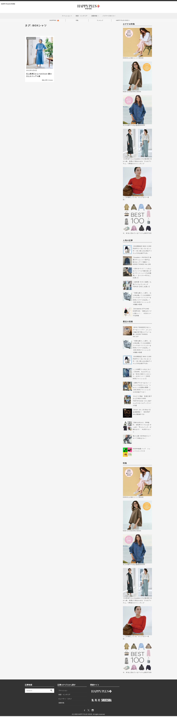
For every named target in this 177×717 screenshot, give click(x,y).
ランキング (100, 21)
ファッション (66, 16)
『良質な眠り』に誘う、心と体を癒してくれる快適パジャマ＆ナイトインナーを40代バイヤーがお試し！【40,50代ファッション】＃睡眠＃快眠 (142, 299)
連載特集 (94, 16)
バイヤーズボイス (108, 16)
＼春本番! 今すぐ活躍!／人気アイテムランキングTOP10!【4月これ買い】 (142, 285)
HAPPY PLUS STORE (8, 4)
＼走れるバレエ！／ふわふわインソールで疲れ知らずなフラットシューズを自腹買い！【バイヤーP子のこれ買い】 (142, 274)
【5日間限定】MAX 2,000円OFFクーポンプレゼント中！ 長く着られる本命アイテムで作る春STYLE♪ (142, 250)
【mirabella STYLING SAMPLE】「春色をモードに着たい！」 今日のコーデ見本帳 (142, 313)
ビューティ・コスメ (65, 699)
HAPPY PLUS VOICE (122, 21)
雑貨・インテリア (81, 16)
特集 (76, 21)
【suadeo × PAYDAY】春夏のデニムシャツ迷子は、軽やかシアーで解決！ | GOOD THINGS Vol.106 (142, 262)
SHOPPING (52, 21)
